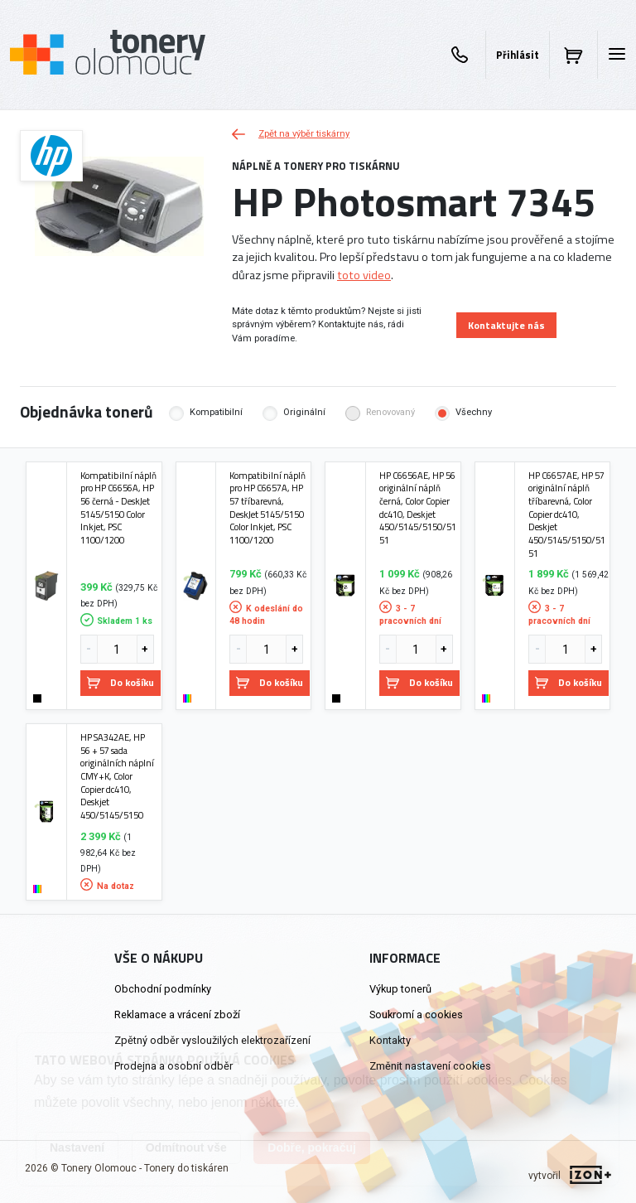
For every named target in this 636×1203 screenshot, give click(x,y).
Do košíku (120, 682)
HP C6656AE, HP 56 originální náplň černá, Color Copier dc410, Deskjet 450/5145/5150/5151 (417, 508)
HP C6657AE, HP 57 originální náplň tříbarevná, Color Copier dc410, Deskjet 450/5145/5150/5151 (566, 514)
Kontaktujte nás (506, 325)
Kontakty (390, 1040)
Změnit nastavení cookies (430, 1066)
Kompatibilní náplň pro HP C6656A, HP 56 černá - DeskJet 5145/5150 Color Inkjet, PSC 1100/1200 (118, 508)
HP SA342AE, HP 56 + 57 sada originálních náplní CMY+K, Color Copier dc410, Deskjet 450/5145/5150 (117, 776)
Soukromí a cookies (416, 1014)
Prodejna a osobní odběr (173, 1066)
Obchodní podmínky (162, 989)
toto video (364, 275)
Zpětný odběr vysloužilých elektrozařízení (212, 1040)
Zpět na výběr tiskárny (290, 133)
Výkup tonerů (400, 989)
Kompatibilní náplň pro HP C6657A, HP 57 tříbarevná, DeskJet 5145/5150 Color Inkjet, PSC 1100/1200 (267, 508)
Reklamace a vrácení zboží (177, 1014)
